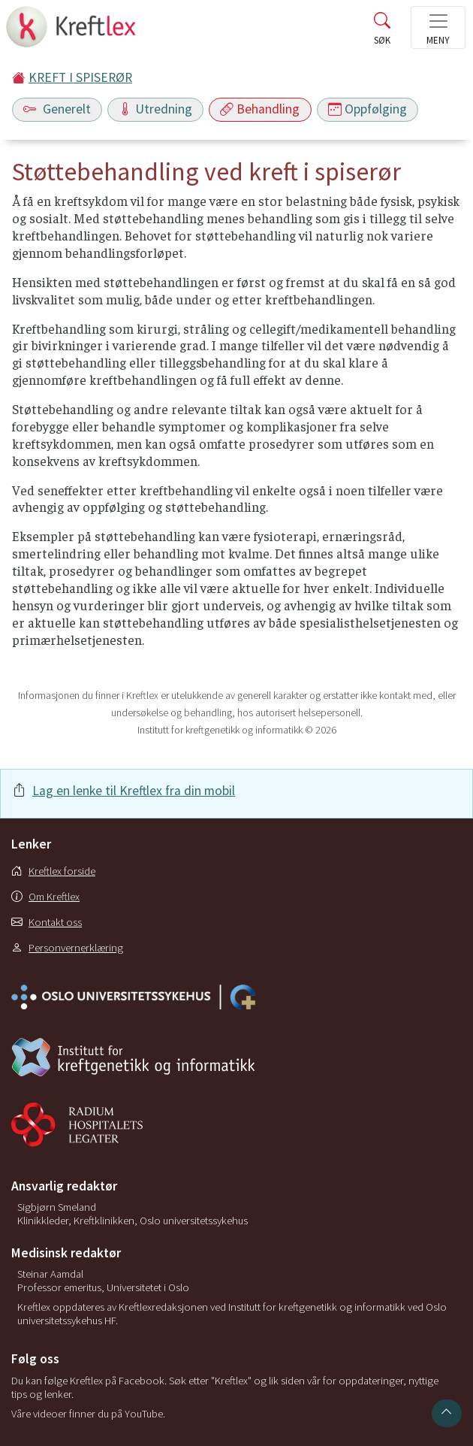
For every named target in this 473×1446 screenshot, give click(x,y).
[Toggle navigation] (438, 27)
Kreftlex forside (53, 871)
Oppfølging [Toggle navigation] (367, 109)
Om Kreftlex (45, 896)
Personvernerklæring (67, 947)
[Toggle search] (382, 31)
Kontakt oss (46, 922)
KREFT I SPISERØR (80, 77)
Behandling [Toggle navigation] (260, 109)
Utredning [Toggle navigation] (155, 109)
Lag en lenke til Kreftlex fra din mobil (133, 790)
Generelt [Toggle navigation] (57, 109)
